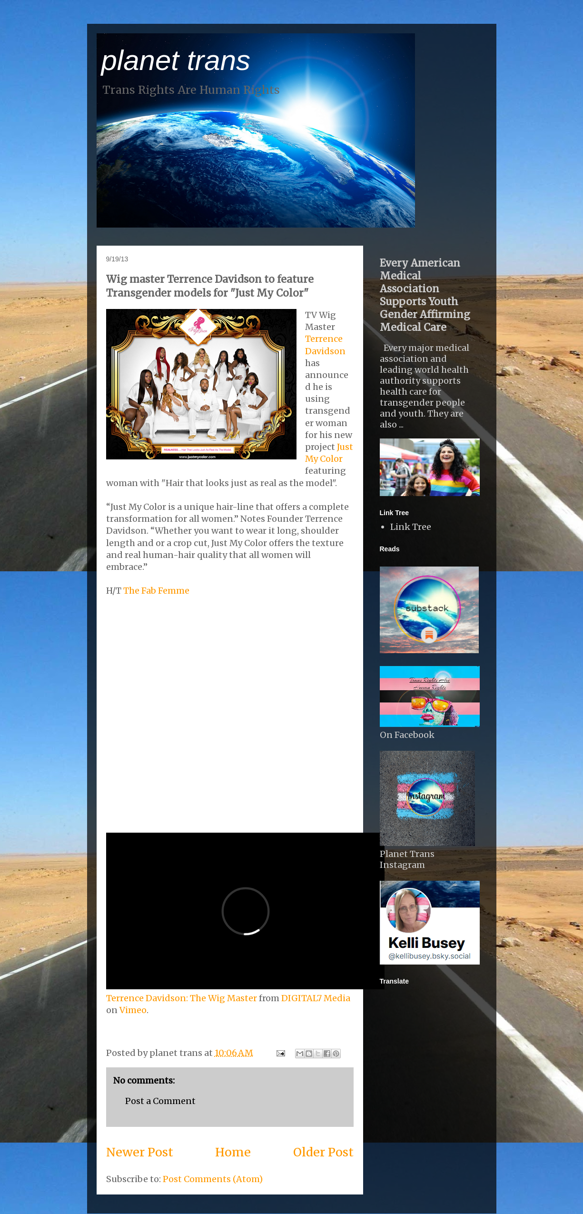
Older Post (323, 1152)
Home (233, 1152)
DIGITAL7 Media (315, 998)
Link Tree (410, 526)
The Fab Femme (156, 590)
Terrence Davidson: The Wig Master (181, 998)
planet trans (176, 60)
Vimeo (133, 1010)
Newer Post (139, 1152)
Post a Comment (160, 1100)
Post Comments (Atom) (213, 1179)
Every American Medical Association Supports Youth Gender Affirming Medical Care (425, 295)
